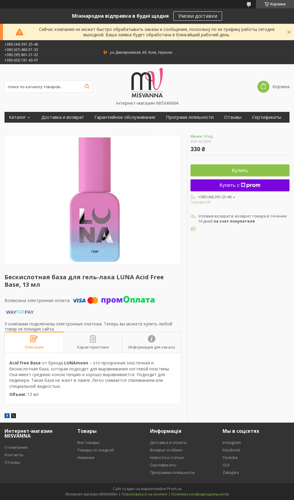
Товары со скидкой (95, 450)
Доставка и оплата (168, 442)
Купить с (240, 185)
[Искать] (87, 87)
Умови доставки (197, 16)
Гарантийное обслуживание (124, 117)
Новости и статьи (167, 457)
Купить (240, 170)
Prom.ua (174, 488)
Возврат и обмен (166, 450)
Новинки (85, 457)
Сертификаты (266, 117)
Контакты (13, 454)
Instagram (232, 442)
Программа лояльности (172, 472)
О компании (16, 447)
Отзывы (233, 117)
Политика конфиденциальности (200, 494)
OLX (226, 465)
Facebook (231, 450)
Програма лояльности (190, 117)
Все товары (88, 442)
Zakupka (231, 472)
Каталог (17, 117)
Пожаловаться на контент (144, 494)
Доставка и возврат (62, 117)
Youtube (230, 457)
